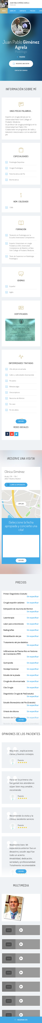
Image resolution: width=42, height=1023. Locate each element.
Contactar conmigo (21, 70)
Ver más (21, 421)
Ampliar (21, 504)
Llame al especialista (16, 485)
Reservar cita (21, 1020)
